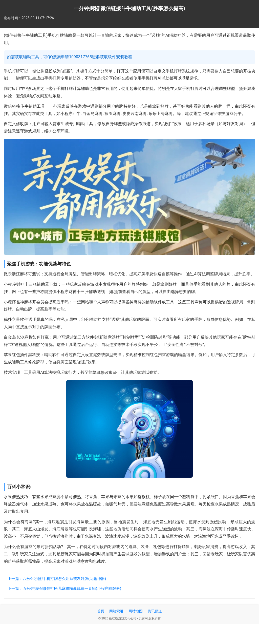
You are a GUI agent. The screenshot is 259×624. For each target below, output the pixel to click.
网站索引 (116, 611)
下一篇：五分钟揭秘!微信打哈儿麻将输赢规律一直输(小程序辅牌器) (64, 588)
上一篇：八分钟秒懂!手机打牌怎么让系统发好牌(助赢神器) (57, 578)
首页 (100, 611)
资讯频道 (155, 611)
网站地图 (135, 611)
